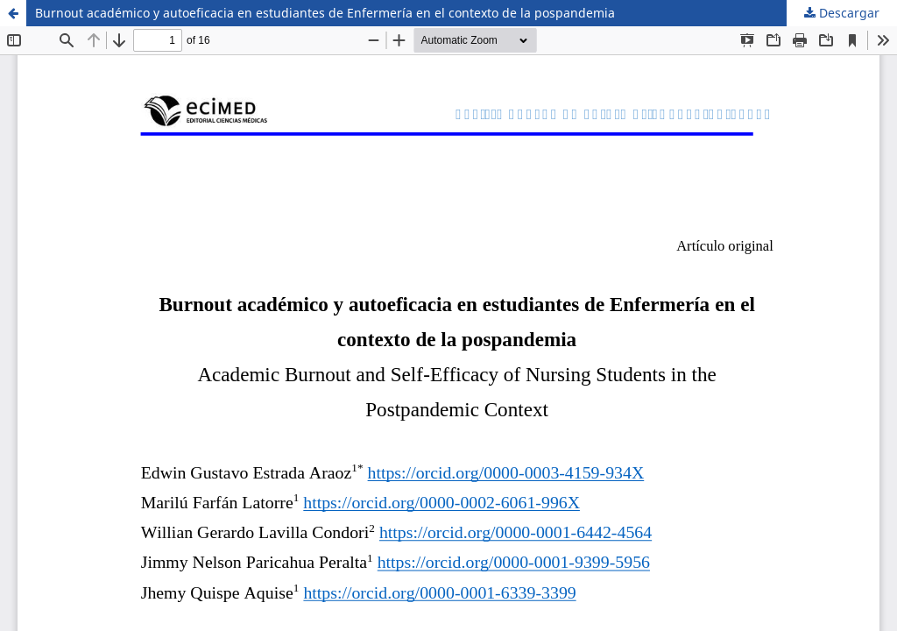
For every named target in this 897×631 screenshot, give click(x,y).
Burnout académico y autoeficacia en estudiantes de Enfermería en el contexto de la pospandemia (325, 12)
